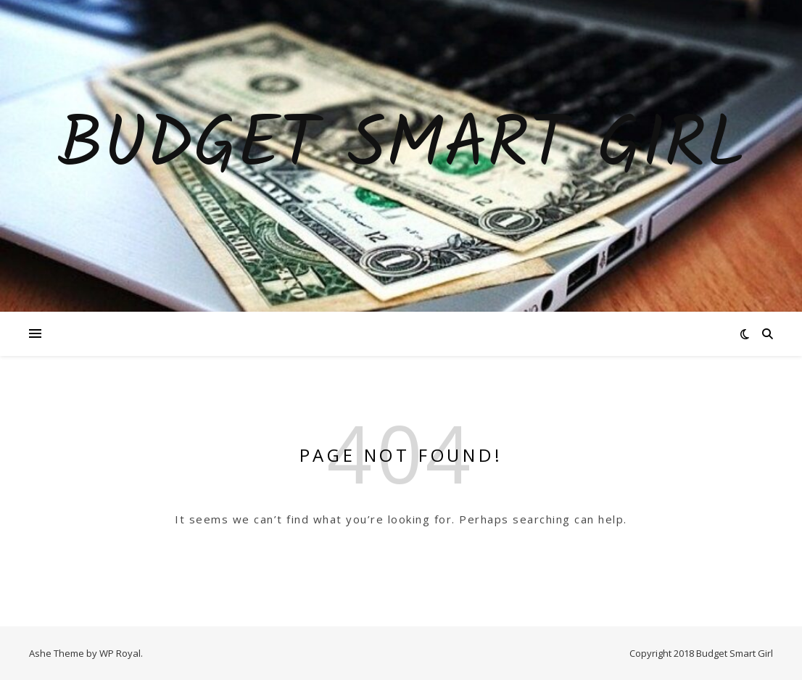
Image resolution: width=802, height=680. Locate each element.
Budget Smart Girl (401, 147)
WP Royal (120, 653)
